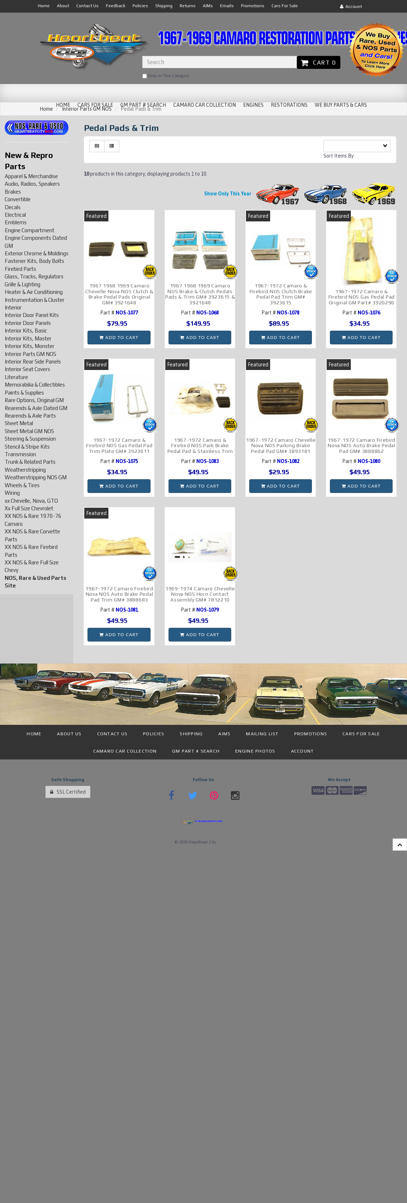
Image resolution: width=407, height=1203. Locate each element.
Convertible (18, 199)
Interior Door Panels (28, 323)
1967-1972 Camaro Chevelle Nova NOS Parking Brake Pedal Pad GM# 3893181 (281, 445)
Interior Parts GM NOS (30, 354)
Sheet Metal (19, 423)
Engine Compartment (29, 230)
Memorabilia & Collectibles (35, 385)
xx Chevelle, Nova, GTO (31, 501)
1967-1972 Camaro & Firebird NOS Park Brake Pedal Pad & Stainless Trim (200, 445)
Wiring (12, 493)
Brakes (13, 192)
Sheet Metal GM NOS (29, 431)
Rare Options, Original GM (34, 400)
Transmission (20, 454)
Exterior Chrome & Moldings (36, 253)
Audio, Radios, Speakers (32, 184)
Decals (13, 207)
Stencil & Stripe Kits (27, 447)
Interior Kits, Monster (29, 346)
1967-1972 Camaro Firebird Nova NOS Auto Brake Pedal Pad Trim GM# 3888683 (119, 594)
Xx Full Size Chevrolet (29, 508)
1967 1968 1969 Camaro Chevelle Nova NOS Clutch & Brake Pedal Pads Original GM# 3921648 (119, 294)
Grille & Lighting (22, 284)
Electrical (15, 215)
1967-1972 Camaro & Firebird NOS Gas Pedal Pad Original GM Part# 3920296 (361, 296)
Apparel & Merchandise (31, 176)
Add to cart (118, 337)
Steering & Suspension (30, 439)
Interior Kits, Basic (26, 330)
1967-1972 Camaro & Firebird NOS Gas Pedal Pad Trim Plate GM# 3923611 (119, 445)
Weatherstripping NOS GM (36, 477)
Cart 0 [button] (318, 62)
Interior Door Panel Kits (32, 315)
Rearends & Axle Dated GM (36, 408)
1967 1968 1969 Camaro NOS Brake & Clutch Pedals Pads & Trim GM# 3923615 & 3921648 (200, 294)
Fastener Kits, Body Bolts (34, 261)
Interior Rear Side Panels (33, 361)
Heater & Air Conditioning (34, 292)
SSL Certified (68, 792)
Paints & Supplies (24, 392)
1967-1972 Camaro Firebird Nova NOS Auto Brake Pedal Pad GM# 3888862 (362, 445)
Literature (16, 377)
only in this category (165, 76)
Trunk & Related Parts (30, 462)
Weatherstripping (25, 470)
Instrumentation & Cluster (34, 300)
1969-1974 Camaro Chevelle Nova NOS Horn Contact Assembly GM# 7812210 (200, 594)
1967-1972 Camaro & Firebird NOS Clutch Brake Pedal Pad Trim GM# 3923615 (281, 294)
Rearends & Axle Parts (30, 416)
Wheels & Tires (22, 485)
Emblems (16, 222)
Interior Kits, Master (28, 338)
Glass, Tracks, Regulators (34, 276)
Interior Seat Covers (27, 369)
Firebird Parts (20, 269)
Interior (13, 307)
